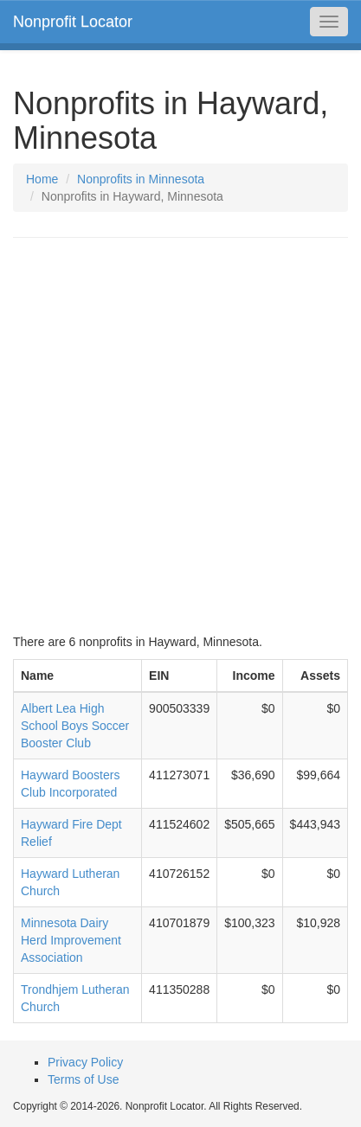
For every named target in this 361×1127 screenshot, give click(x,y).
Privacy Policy (85, 1062)
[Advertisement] (180, 435)
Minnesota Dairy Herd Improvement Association (71, 940)
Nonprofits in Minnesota (140, 179)
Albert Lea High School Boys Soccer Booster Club (75, 725)
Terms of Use (83, 1079)
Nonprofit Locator (72, 21)
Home (42, 179)
